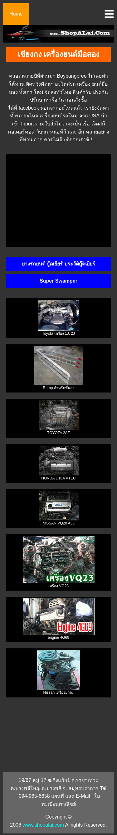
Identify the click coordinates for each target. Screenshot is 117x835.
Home (16, 13)
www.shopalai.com (43, 825)
